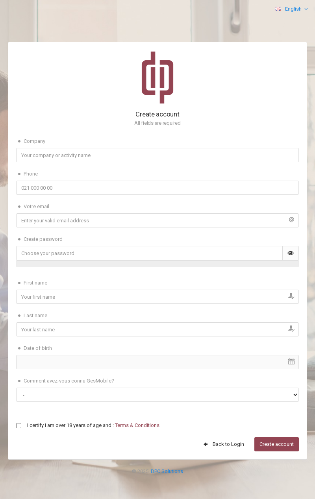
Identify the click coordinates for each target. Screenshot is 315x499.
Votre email (32, 206)
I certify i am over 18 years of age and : (93, 425)
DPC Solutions (167, 471)
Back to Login (223, 444)
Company (30, 141)
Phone (27, 174)
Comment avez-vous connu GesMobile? (65, 381)
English (292, 9)
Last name (31, 315)
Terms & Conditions (137, 425)
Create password (39, 239)
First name (31, 283)
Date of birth (34, 348)
